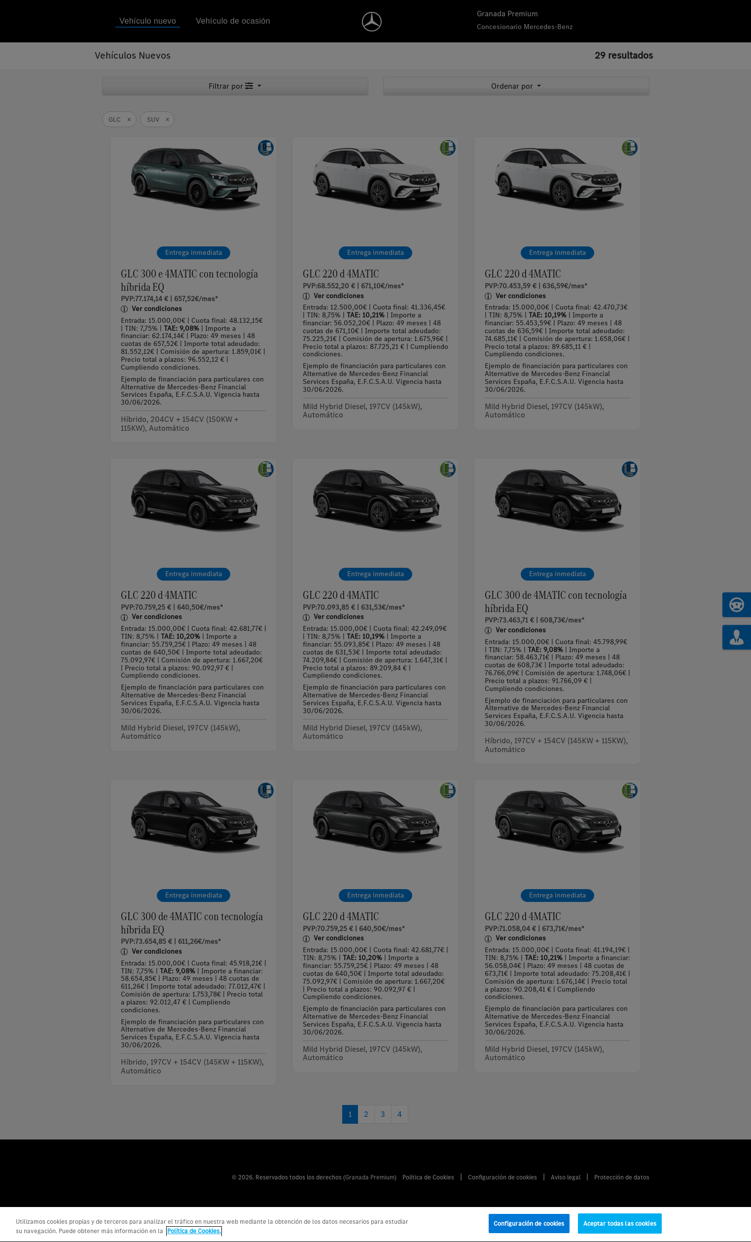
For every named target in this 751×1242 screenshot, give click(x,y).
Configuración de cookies (529, 1229)
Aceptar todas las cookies (619, 1229)
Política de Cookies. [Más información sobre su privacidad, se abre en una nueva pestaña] (194, 1237)
